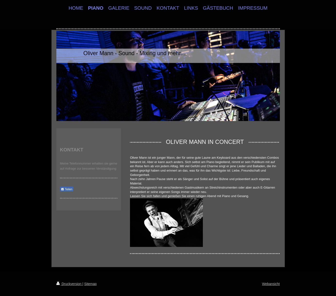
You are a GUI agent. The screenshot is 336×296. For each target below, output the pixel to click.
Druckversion (69, 284)
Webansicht (271, 284)
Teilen (66, 189)
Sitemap (90, 284)
